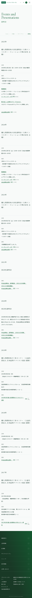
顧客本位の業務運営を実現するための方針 (21, 578)
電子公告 (3, 584)
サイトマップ (4, 586)
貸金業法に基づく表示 (18, 584)
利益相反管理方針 (5, 589)
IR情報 (13, 34)
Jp (20, 2)
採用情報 (15, 564)
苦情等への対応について (19, 581)
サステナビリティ (15, 554)
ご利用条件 (4, 581)
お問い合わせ (15, 569)
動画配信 (3, 89)
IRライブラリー (21, 34)
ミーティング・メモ (6, 96)
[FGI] (9, 2)
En (23, 2)
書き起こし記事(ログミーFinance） (11, 102)
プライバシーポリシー (5, 578)
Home (7, 34)
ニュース (15, 559)
